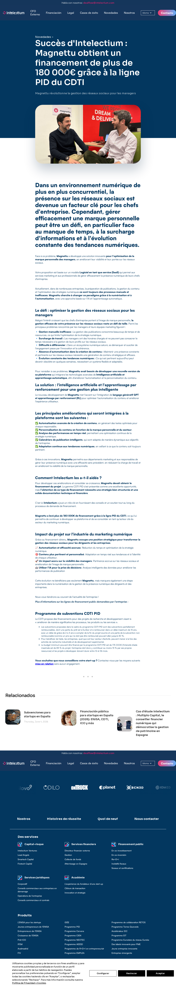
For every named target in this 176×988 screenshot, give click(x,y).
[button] (53, 12)
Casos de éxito (89, 12)
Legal (70, 12)
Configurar (103, 973)
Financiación (53, 12)
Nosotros (129, 12)
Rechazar (131, 973)
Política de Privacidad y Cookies (29, 983)
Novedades (111, 12)
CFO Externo (35, 12)
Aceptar (160, 973)
